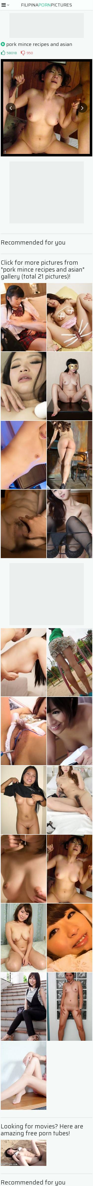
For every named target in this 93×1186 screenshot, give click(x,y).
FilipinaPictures (46, 4)
